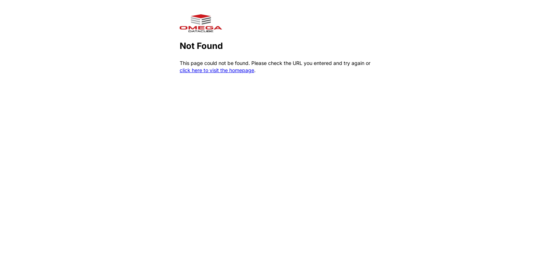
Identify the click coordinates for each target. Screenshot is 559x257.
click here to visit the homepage (217, 70)
